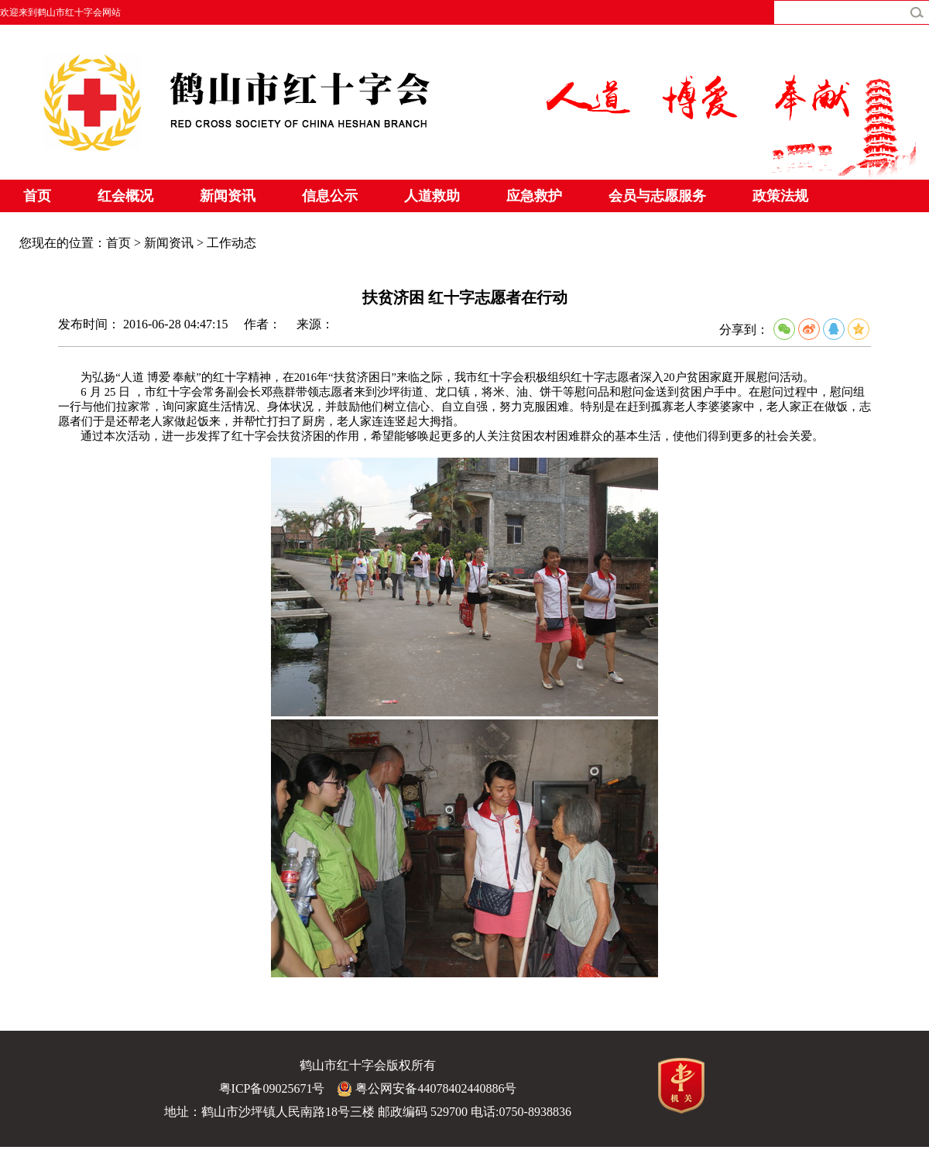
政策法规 (780, 196)
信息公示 (330, 196)
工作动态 (231, 242)
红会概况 (125, 196)
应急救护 (534, 196)
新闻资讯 (227, 196)
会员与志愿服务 (657, 196)
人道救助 (432, 196)
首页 (37, 196)
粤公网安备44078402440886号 (426, 1089)
